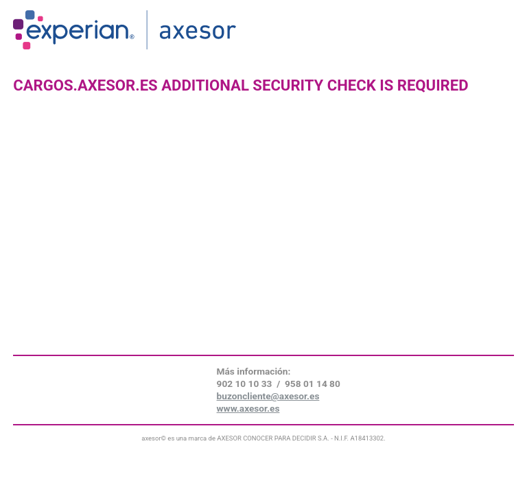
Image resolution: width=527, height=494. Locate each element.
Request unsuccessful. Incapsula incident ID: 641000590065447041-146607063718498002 (263, 247)
